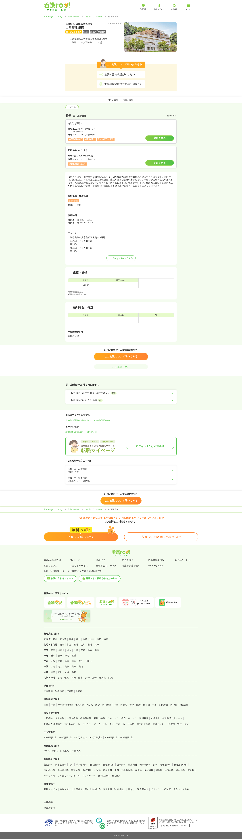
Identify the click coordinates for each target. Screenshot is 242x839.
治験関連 (184, 705)
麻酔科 (191, 770)
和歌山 (89, 661)
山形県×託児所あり (102, 420)
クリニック (113, 718)
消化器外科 (49, 770)
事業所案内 (49, 808)
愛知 (53, 655)
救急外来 (79, 705)
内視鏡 (173, 705)
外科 (155, 764)
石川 (76, 644)
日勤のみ (64, 751)
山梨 (90, 644)
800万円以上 (126, 737)
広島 (53, 666)
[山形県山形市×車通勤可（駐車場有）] (121, 393)
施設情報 (128, 100)
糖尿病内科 (145, 764)
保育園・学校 (149, 705)
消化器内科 (95, 764)
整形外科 (75, 770)
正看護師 (48, 691)
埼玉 (69, 650)
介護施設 (155, 718)
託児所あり (92, 432)
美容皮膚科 (60, 764)
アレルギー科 (89, 776)
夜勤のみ (76, 751)
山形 (99, 639)
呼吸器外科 (165, 764)
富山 (69, 644)
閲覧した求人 (50, 565)
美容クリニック (129, 718)
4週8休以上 (65, 789)
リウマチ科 (49, 776)
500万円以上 (80, 737)
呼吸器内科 (81, 764)
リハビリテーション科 (68, 776)
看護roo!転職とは (52, 560)
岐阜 (60, 655)
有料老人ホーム (72, 724)
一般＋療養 (72, 718)
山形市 (99, 16)
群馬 (97, 650)
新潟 (62, 644)
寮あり (131, 789)
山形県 (88, 16)
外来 (53, 705)
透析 (97, 705)
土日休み (78, 789)
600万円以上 (96, 737)
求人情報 (113, 100)
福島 (106, 639)
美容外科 (48, 764)
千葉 (76, 650)
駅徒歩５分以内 (93, 789)
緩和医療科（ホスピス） (110, 776)
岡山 (60, 666)
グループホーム (117, 724)
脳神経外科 (63, 770)
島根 (74, 666)
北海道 (63, 639)
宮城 (85, 639)
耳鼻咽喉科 (127, 770)
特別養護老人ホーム (172, 718)
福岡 (59, 677)
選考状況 (100, 560)
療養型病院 (85, 718)
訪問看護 (106, 705)
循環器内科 (108, 764)
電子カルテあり (181, 789)
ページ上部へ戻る (121, 367)
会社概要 (48, 802)
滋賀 (74, 661)
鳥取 (67, 666)
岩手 (78, 639)
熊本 (80, 677)
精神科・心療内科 (165, 770)
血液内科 (121, 764)
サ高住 (130, 724)
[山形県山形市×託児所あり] (121, 400)
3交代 (55, 751)
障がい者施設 (143, 724)
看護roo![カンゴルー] (53, 16)
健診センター (159, 724)
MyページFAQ (155, 565)
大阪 (53, 661)
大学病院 (59, 718)
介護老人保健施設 (53, 724)
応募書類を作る (156, 560)
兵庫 (67, 661)
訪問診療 (163, 705)
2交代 (47, 751)
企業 (186, 724)
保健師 (70, 691)
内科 (71, 764)
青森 (71, 639)
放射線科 (180, 770)
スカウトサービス (79, 565)
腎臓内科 (132, 764)
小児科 (97, 770)
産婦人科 (107, 770)
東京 (53, 650)
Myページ (75, 560)
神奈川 (61, 650)
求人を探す (127, 560)
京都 (60, 661)
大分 (87, 677)
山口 (81, 666)
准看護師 (59, 691)
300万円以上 (50, 737)
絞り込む (72, 107)
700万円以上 (111, 737)
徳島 (53, 672)
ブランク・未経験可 (161, 789)
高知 (74, 672)
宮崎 (94, 677)
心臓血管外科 (180, 764)
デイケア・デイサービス (94, 724)
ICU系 (90, 705)
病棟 (46, 705)
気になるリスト (182, 560)
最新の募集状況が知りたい (119, 74)
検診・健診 (135, 705)
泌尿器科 (148, 770)
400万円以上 (65, 737)
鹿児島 (102, 677)
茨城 (83, 650)
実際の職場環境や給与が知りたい (123, 84)
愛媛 (67, 672)
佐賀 (66, 677)
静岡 (67, 655)
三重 (74, 655)
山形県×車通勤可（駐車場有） (78, 420)
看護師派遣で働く (131, 565)
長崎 (73, 677)
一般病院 (48, 718)
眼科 (117, 770)
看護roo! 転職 (73, 16)
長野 (96, 644)
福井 (83, 644)
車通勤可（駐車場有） (75, 432)
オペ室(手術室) (65, 705)
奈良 (81, 661)
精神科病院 (99, 718)
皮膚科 (138, 770)
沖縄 (110, 677)
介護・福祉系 (120, 705)
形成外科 (87, 770)
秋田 (92, 639)
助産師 (79, 691)
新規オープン (50, 789)
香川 (60, 672)
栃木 (90, 650)
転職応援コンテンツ (106, 565)
